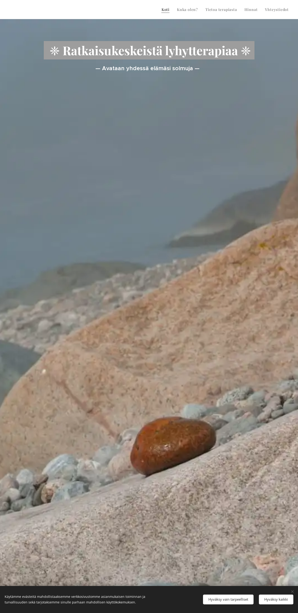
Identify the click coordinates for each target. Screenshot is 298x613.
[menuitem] (166, 9)
